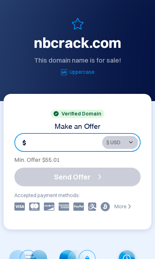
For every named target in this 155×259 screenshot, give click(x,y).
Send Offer (77, 176)
